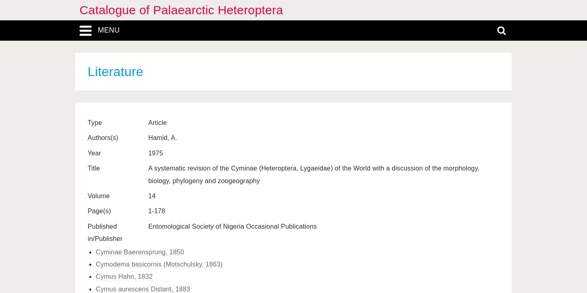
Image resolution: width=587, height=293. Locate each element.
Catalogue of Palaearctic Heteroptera (181, 10)
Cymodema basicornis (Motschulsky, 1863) (159, 264)
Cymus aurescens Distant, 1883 (143, 289)
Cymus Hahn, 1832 (124, 276)
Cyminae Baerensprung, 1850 (140, 252)
